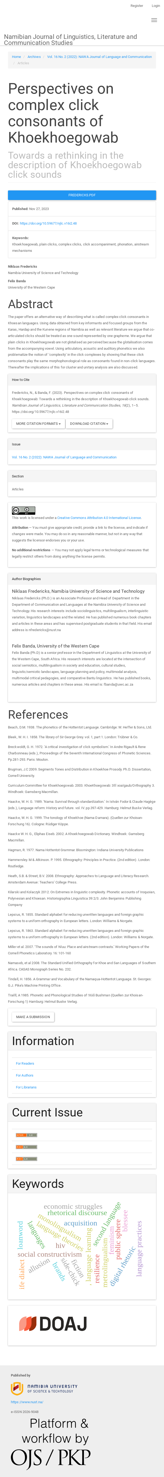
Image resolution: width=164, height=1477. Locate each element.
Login (156, 6)
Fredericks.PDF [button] (82, 195)
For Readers (25, 1063)
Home (16, 57)
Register (137, 6)
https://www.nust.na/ (27, 1402)
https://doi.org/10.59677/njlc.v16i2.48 (48, 223)
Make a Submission (33, 1017)
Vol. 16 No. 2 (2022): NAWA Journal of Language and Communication (99, 57)
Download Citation (89, 424)
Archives (34, 57)
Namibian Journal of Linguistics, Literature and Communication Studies (70, 39)
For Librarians (26, 1087)
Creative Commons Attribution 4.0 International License (99, 518)
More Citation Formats (38, 424)
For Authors (24, 1075)
